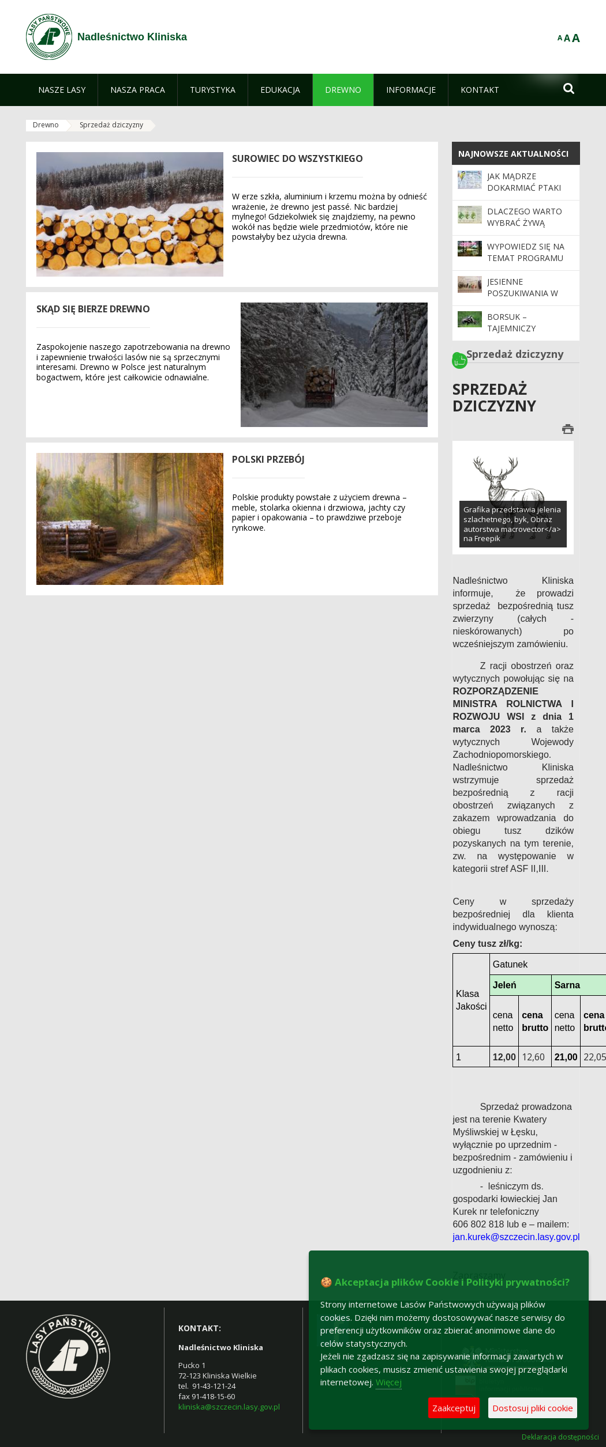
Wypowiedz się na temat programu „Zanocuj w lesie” (525, 258)
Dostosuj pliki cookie (532, 1408)
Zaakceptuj (454, 1408)
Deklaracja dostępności (560, 1437)
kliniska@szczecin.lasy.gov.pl (229, 1406)
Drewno (46, 125)
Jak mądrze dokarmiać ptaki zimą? (524, 188)
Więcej (389, 1382)
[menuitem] (62, 90)
